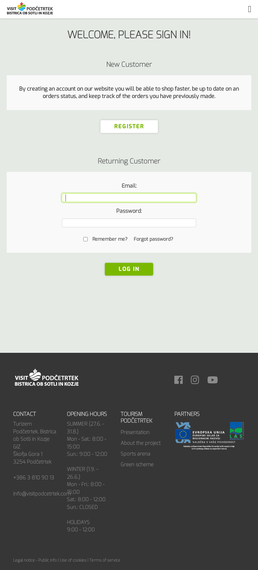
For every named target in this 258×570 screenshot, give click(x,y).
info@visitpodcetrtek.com (42, 493)
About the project (141, 443)
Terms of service (104, 560)
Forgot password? (153, 239)
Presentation (135, 432)
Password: (129, 211)
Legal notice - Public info (35, 560)
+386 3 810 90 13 (33, 477)
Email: (129, 185)
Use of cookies (73, 560)
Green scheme (137, 464)
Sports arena (135, 453)
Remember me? (109, 239)
